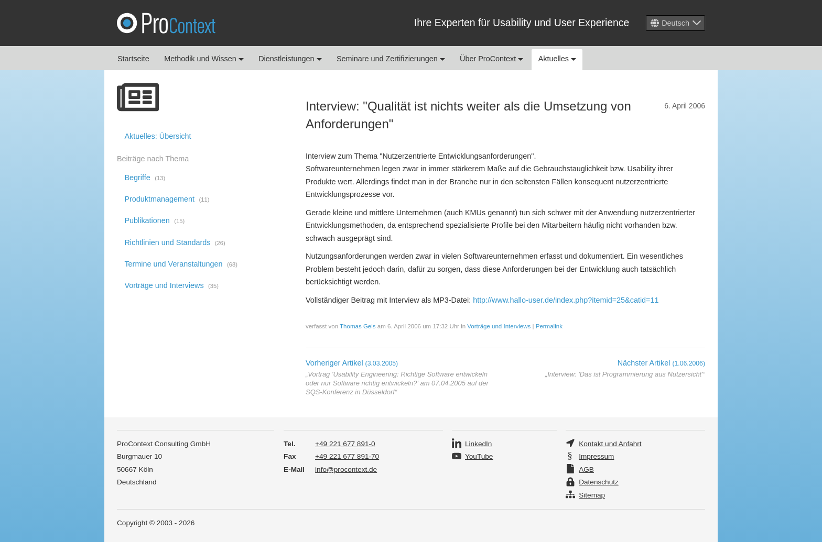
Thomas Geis (357, 326)
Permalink (549, 326)
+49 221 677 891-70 (347, 456)
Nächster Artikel (661, 363)
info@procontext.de (346, 469)
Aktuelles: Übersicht (157, 136)
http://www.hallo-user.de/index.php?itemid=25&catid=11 (565, 300)
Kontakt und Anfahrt (610, 444)
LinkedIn (478, 444)
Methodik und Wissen (204, 58)
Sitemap (592, 495)
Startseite (133, 58)
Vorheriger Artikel (352, 363)
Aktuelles (557, 58)
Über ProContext (491, 58)
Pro (166, 23)
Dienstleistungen (289, 58)
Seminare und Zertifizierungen (391, 58)
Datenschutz (599, 482)
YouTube (479, 456)
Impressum (596, 456)
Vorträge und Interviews (499, 326)
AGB (586, 469)
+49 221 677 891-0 (345, 444)
